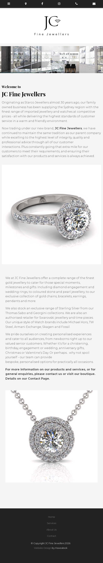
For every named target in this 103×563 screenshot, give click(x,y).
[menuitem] (51, 517)
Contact (51, 536)
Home (51, 517)
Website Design (42, 548)
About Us (51, 529)
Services (51, 523)
